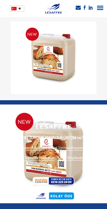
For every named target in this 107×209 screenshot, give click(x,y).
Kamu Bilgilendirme (72, 158)
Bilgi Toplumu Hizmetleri (36, 158)
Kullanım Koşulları (31, 148)
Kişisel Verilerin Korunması (68, 148)
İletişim (53, 168)
